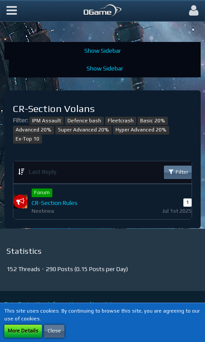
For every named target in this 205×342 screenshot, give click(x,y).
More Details (23, 331)
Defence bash (84, 121)
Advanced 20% (33, 130)
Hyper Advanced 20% (141, 130)
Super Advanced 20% (83, 130)
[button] (11, 11)
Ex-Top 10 (27, 139)
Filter (177, 171)
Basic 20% (152, 121)
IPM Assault (46, 121)
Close (54, 331)
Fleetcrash (121, 121)
